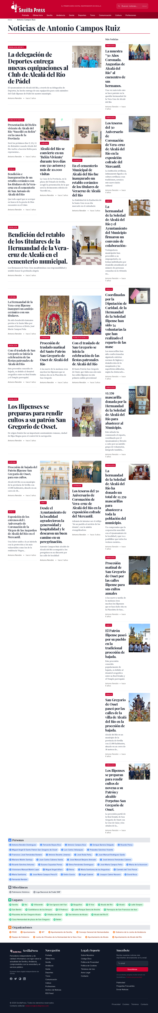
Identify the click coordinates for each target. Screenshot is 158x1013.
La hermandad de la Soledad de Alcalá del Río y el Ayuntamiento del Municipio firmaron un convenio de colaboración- (116, 226)
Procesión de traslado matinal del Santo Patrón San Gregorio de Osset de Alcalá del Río (54, 353)
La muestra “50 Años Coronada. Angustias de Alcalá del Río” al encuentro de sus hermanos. (115, 68)
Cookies (125, 1004)
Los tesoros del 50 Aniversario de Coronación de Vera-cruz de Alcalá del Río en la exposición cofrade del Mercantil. (86, 503)
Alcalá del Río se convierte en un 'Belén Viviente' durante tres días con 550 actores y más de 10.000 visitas (53, 161)
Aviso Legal (85, 972)
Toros (92, 15)
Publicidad (121, 982)
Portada (25, 15)
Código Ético (86, 959)
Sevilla (49, 15)
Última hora (38, 15)
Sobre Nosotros (87, 955)
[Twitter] (15, 979)
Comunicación (105, 15)
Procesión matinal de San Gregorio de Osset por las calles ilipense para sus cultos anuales (115, 578)
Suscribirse (132, 969)
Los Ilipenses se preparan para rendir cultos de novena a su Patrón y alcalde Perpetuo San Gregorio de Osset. (115, 790)
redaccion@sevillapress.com (37, 1006)
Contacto (84, 976)
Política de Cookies (89, 966)
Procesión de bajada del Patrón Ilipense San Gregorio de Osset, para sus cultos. (22, 472)
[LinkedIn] (24, 979)
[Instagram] (20, 979)
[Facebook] (11, 979)
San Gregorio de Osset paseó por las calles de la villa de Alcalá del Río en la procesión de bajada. (115, 715)
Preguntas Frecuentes (126, 986)
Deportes (82, 15)
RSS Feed (49, 993)
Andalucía (60, 15)
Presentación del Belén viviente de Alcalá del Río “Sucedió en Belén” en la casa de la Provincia (22, 131)
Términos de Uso (88, 969)
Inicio (10, 20)
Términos (135, 1004)
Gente (71, 15)
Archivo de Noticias (53, 990)
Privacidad (116, 1004)
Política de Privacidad (90, 962)
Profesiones (131, 15)
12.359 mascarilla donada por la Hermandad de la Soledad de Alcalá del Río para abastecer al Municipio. (115, 410)
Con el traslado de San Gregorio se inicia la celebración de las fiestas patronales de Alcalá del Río (86, 353)
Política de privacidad (134, 977)
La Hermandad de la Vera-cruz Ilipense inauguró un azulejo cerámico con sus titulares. (20, 308)
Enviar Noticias (122, 989)
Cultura (118, 15)
